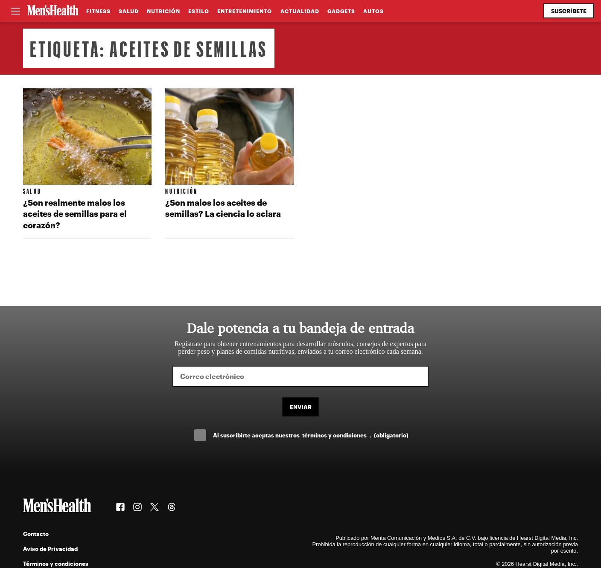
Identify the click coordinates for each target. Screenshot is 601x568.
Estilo (198, 11)
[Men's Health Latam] (53, 11)
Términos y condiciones (55, 563)
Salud (129, 11)
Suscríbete (568, 11)
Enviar (301, 407)
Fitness (98, 11)
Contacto (36, 533)
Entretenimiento (244, 11)
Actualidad (299, 11)
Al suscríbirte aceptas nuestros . (310, 435)
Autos (373, 11)
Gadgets (341, 11)
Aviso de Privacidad (50, 548)
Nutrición (163, 11)
